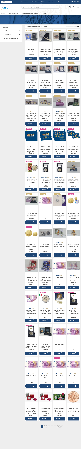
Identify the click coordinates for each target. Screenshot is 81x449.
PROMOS (44, 13)
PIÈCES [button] (3, 13)
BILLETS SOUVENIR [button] (13, 13)
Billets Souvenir (7, 34)
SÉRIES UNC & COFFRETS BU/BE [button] (30, 13)
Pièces (5, 30)
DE (78, 1)
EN (75, 1)
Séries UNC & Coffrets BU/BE (10, 38)
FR (72, 1)
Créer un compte (6, 1)
